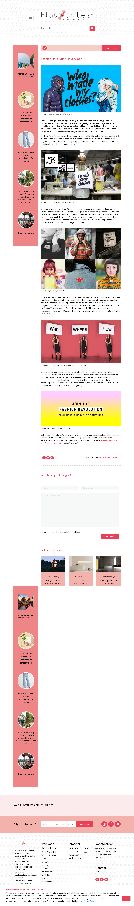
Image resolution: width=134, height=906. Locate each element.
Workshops (46, 875)
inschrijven (84, 824)
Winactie (45, 862)
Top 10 (45, 865)
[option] (26, 61)
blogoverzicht (111, 48)
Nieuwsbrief (47, 872)
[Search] (64, 28)
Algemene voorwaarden (105, 848)
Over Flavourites (49, 852)
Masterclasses (75, 858)
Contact (98, 872)
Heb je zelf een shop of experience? (78, 853)
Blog (44, 859)
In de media (47, 882)
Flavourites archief (109, 457)
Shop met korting (49, 855)
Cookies (98, 857)
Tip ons (45, 878)
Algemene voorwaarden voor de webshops (105, 852)
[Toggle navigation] (30, 18)
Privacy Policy (89, 901)
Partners (45, 869)
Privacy (98, 860)
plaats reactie (109, 536)
